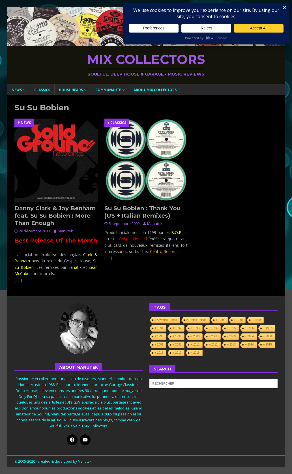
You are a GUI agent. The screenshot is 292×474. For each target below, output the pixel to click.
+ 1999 (177, 336)
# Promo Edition (196, 319)
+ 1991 (159, 328)
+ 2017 (177, 352)
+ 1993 (195, 328)
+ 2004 (249, 336)
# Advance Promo (166, 319)
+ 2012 (213, 344)
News (17, 89)
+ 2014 (249, 344)
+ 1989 (238, 319)
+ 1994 (213, 328)
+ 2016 (159, 352)
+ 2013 (231, 344)
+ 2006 (267, 336)
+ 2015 (267, 344)
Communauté (108, 89)
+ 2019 (195, 352)
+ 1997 (267, 328)
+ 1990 (256, 319)
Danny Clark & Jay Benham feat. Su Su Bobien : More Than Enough (55, 215)
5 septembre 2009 (124, 223)
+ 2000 (195, 336)
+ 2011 (195, 344)
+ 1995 (231, 328)
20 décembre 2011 (34, 230)
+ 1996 (249, 328)
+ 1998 (159, 336)
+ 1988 (220, 319)
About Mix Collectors (155, 89)
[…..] (18, 280)
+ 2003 (231, 336)
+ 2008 (177, 344)
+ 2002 (213, 336)
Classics (42, 89)
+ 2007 (159, 344)
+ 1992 (177, 328)
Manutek (65, 230)
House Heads (71, 89)
